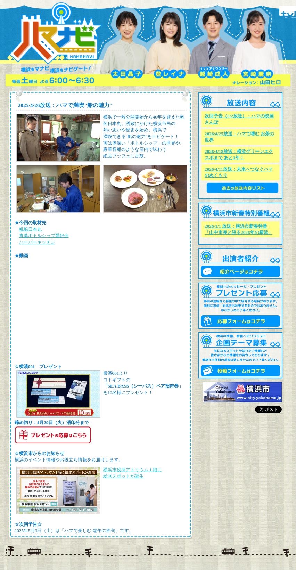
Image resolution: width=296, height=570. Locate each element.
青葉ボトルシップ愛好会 (44, 235)
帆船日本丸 (30, 229)
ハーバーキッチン (37, 242)
